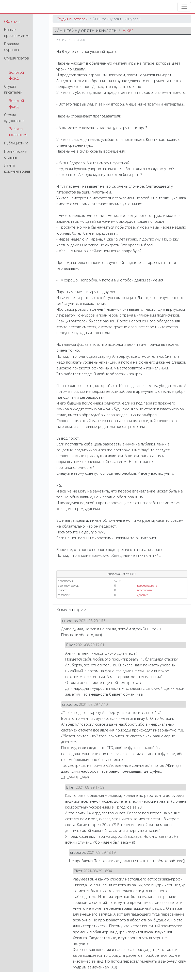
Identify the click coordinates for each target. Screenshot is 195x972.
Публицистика (16, 143)
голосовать (144, 590)
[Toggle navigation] (184, 6)
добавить (143, 595)
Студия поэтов (16, 58)
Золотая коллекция (18, 131)
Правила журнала (11, 46)
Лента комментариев (17, 168)
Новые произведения (16, 32)
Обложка (12, 21)
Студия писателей (13, 89)
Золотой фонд (16, 75)
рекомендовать (147, 585)
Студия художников (14, 117)
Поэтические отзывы (15, 154)
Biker (128, 30)
